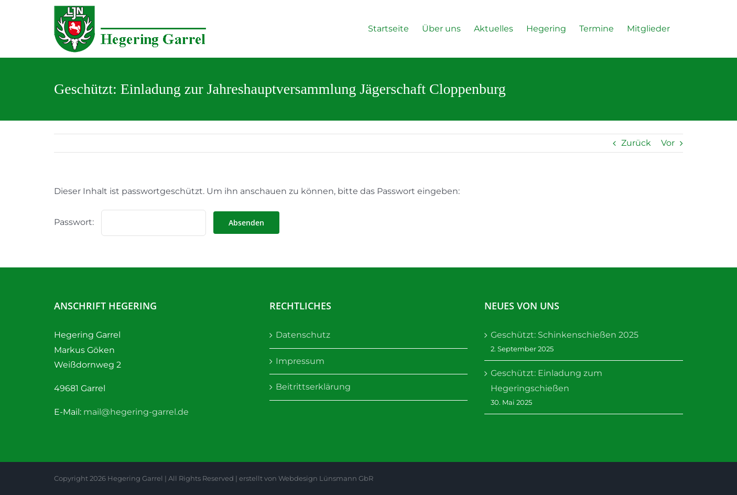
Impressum (300, 361)
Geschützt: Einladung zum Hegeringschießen (546, 380)
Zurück (636, 143)
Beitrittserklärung (313, 387)
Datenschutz (303, 335)
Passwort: (130, 222)
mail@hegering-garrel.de (136, 412)
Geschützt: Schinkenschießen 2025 (564, 335)
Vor (668, 143)
